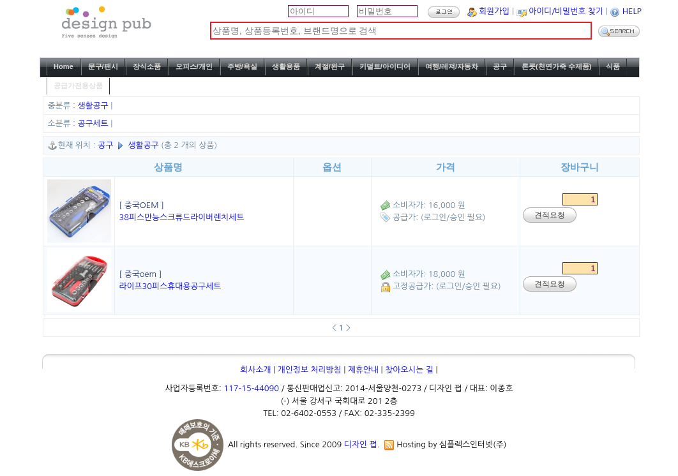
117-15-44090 (251, 388)
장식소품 (147, 66)
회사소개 (255, 370)
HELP (632, 11)
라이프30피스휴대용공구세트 (170, 286)
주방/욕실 (242, 66)
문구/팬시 (103, 66)
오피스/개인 (194, 66)
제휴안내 (363, 370)
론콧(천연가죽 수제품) (556, 66)
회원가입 (494, 11)
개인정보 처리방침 (310, 370)
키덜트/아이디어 (385, 66)
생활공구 (94, 105)
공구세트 (94, 123)
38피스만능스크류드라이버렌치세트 (181, 217)
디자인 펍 (360, 444)
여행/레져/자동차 (451, 66)
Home (63, 66)
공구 (500, 66)
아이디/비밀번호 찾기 (566, 11)
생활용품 (286, 66)
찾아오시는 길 (409, 370)
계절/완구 (330, 66)
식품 (613, 66)
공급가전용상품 (78, 85)
